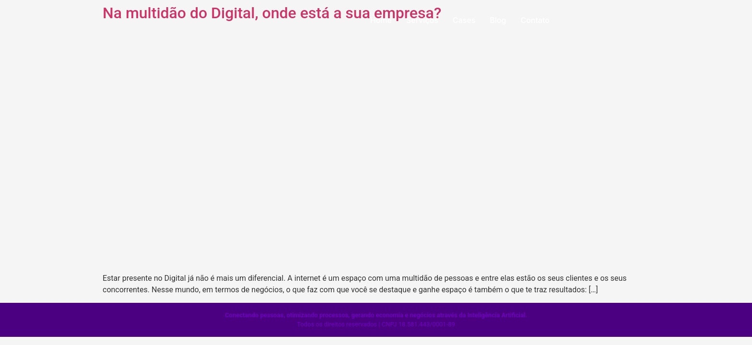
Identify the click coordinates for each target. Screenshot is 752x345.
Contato (535, 20)
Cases (464, 20)
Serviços (422, 20)
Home (381, 20)
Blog (498, 20)
